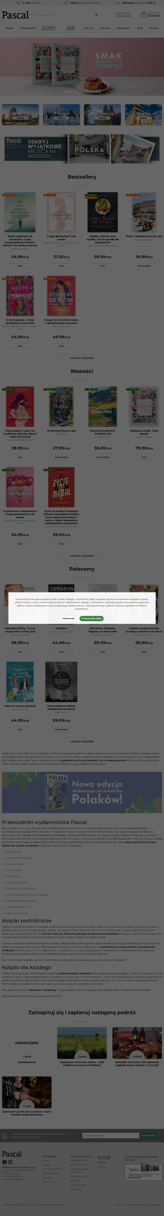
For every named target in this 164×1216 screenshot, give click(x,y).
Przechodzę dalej (92, 618)
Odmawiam (68, 618)
